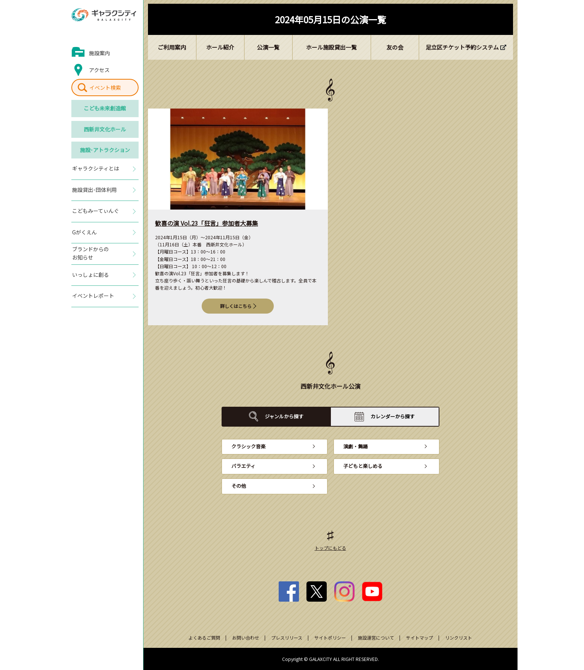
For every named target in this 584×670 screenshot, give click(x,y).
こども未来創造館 (105, 108)
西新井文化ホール (105, 129)
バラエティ (243, 465)
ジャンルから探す (284, 416)
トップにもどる (330, 548)
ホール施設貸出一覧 (331, 47)
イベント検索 (105, 87)
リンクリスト (458, 637)
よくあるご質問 (204, 637)
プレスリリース (286, 637)
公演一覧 (268, 47)
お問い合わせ (245, 637)
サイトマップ (419, 637)
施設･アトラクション (105, 150)
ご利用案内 (172, 47)
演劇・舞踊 (355, 446)
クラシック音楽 (248, 446)
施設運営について (376, 637)
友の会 (394, 47)
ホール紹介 (220, 47)
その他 (238, 485)
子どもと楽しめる (362, 465)
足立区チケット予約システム (462, 47)
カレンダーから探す (393, 416)
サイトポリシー (330, 637)
